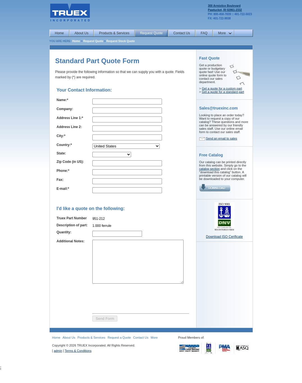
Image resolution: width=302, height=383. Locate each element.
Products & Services (114, 33)
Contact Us (181, 33)
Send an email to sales (221, 138)
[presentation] (130, 311)
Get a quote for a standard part (223, 92)
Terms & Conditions (78, 363)
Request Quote (151, 33)
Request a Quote (119, 350)
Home (59, 33)
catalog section (209, 168)
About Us (81, 33)
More (222, 33)
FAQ (204, 33)
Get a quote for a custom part (222, 88)
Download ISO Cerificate (224, 237)
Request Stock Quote (120, 41)
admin (58, 363)
